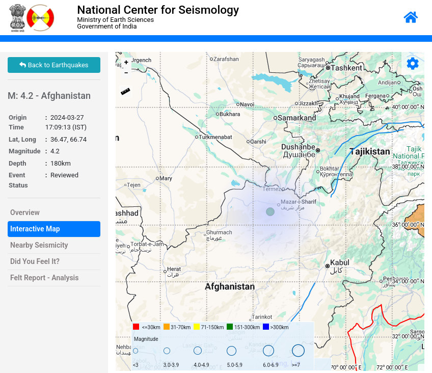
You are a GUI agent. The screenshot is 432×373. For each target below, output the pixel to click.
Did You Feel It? (35, 261)
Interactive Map (35, 229)
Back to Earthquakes (53, 65)
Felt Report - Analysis (44, 278)
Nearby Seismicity (39, 245)
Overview (25, 212)
